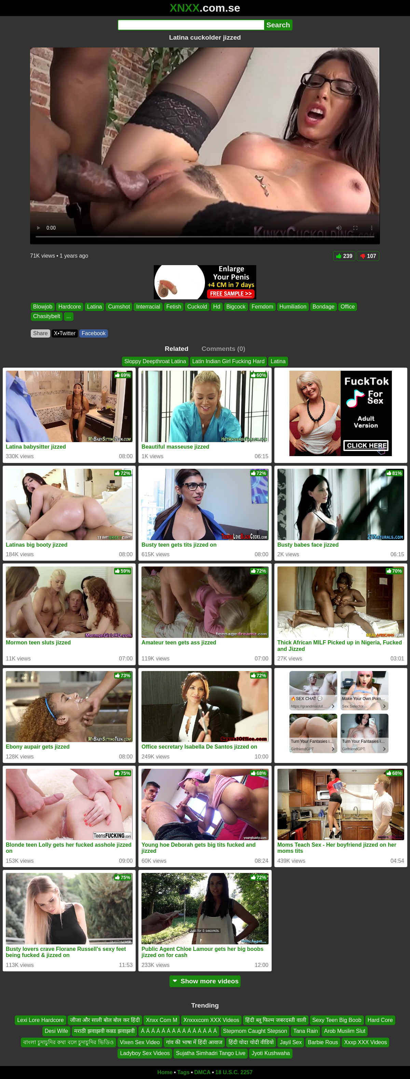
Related (176, 348)
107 (368, 256)
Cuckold (197, 307)
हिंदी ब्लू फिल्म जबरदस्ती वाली (275, 1020)
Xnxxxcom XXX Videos (211, 1020)
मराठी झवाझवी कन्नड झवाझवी (104, 1031)
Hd (216, 307)
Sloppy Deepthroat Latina (155, 361)
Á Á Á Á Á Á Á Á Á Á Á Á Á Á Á (179, 1031)
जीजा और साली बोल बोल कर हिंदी (105, 1020)
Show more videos (205, 981)
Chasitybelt (46, 316)
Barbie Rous (323, 1042)
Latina (94, 307)
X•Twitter (65, 333)
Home (165, 1072)
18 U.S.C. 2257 (233, 1072)
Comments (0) (223, 348)
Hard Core (380, 1020)
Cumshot (119, 307)
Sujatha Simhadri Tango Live (210, 1053)
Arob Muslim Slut (344, 1031)
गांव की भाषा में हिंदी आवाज (194, 1042)
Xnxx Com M (161, 1020)
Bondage (323, 307)
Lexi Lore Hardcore (40, 1020)
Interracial (148, 307)
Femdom (262, 307)
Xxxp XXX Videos (365, 1042)
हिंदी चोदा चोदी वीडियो (251, 1042)
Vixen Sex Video (140, 1042)
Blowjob (42, 307)
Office (348, 307)
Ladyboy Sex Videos (145, 1053)
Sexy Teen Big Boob (336, 1020)
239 (344, 256)
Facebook (94, 333)
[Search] (191, 24)
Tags (183, 1072)
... (68, 316)
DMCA (202, 1072)
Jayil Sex (291, 1042)
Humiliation (292, 307)
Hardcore (69, 307)
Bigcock (236, 307)
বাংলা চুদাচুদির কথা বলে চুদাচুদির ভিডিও (68, 1042)
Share (40, 333)
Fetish (173, 307)
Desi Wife (56, 1031)
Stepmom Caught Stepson (255, 1031)
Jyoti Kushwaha (270, 1053)
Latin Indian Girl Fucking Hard (228, 361)
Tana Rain (305, 1031)
